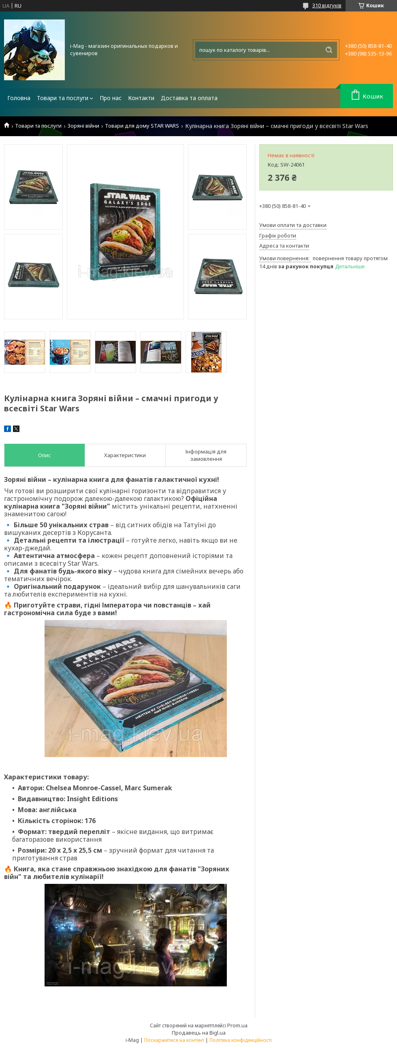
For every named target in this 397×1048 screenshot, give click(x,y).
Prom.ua (237, 1025)
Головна (18, 98)
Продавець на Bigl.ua (199, 1032)
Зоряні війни (83, 125)
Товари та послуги (62, 98)
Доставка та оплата (189, 98)
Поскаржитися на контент (174, 1040)
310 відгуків (327, 5)
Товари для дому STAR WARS (142, 125)
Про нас (111, 98)
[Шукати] (329, 50)
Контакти (141, 98)
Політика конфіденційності (240, 1040)
